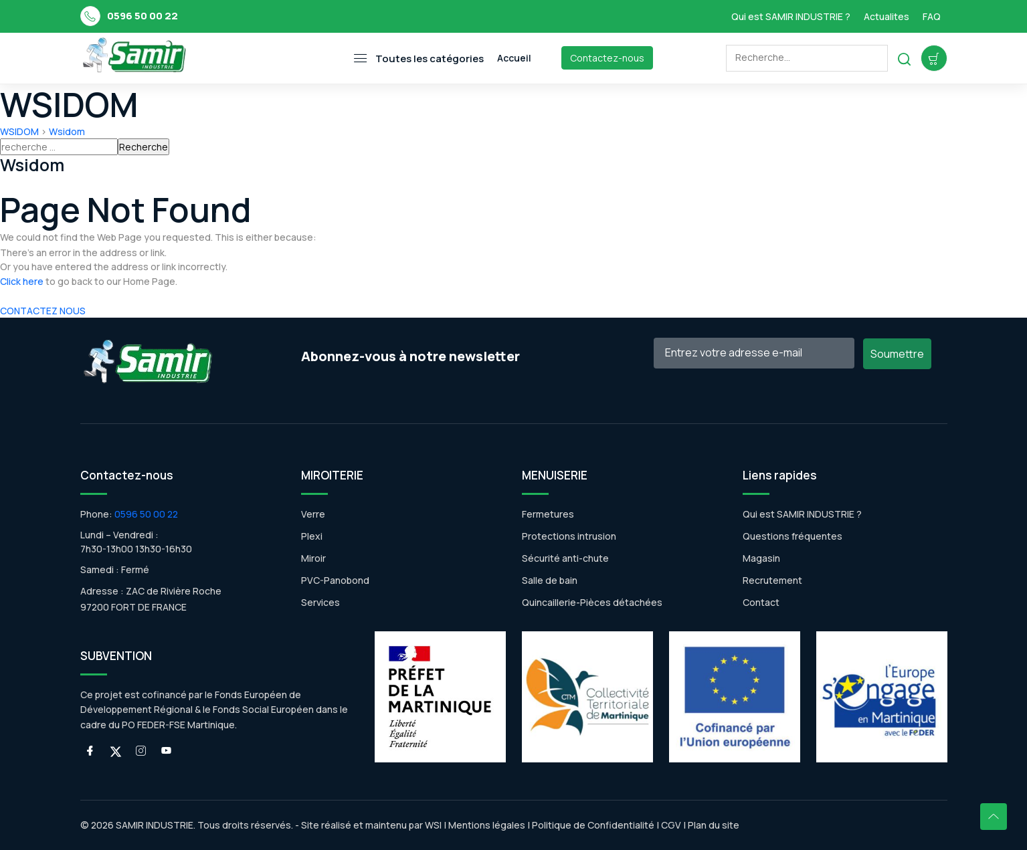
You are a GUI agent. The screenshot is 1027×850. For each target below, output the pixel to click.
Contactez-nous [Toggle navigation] (607, 57)
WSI (433, 825)
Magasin (761, 558)
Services (320, 602)
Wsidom (67, 131)
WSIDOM (19, 131)
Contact (761, 602)
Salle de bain (549, 580)
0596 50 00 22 (142, 16)
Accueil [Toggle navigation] (514, 57)
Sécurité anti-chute (565, 558)
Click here (21, 281)
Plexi (311, 536)
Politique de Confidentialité (592, 825)
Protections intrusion (569, 536)
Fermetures (548, 514)
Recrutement (772, 580)
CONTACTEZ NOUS (43, 310)
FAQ (932, 16)
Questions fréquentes (792, 536)
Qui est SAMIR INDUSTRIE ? (790, 16)
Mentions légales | (489, 825)
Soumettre (897, 353)
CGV (671, 825)
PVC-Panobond (335, 580)
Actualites (886, 16)
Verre (313, 514)
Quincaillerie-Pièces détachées (592, 602)
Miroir (313, 558)
